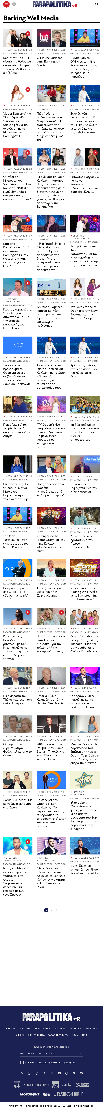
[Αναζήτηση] (96, 4)
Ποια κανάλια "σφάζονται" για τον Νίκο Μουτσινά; (83, 487)
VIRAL (75, 1035)
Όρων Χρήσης (69, 1062)
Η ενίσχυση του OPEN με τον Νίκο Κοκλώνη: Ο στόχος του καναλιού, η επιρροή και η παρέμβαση (83, 67)
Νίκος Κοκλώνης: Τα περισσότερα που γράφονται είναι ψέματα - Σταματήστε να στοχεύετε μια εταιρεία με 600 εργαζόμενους (16, 881)
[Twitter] (51, 1073)
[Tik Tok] (36, 1073)
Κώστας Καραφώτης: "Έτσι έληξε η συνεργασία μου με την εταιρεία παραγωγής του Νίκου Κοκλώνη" (17, 319)
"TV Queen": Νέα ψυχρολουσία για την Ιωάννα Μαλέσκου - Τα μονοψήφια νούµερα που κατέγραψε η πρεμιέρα (51, 436)
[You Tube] (59, 1073)
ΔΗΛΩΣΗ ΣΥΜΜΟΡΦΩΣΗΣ (78, 1106)
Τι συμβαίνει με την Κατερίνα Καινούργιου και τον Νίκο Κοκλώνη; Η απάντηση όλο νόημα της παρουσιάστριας (85, 255)
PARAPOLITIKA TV (58, 1035)
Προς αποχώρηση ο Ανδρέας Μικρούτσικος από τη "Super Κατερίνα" (50, 489)
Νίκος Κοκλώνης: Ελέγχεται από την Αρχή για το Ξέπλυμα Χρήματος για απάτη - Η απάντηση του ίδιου (51, 878)
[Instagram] (29, 1073)
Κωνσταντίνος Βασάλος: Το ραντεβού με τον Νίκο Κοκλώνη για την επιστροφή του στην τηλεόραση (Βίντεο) (16, 647)
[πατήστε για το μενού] (6, 4)
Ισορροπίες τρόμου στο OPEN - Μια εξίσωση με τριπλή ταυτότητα (16, 593)
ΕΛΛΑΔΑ (43, 858)
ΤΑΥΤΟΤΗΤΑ (15, 1106)
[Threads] (66, 1073)
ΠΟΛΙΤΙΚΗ (24, 1028)
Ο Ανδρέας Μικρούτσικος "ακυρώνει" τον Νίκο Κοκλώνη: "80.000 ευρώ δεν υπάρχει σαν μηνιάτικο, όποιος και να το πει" (17, 188)
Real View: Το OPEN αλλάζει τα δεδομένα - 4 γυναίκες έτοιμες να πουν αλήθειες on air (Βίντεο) (17, 65)
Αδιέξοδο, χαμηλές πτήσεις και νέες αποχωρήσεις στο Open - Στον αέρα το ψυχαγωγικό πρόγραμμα (51, 316)
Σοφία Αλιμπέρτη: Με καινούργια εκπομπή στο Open (17, 803)
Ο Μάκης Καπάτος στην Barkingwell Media (49, 61)
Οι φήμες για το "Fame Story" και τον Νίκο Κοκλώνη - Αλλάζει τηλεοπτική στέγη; (51, 543)
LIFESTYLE (78, 236)
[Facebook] (44, 1073)
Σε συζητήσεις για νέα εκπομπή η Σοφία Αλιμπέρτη (49, 591)
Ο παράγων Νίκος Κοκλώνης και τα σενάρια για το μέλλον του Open (82, 701)
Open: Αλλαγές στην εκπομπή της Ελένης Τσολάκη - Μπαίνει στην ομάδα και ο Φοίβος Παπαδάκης (84, 644)
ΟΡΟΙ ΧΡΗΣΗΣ (34, 1106)
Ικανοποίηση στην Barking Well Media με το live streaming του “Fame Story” (84, 593)
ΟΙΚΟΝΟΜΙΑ (75, 1028)
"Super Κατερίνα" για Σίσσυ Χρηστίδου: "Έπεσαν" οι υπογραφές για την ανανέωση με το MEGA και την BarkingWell (17, 125)
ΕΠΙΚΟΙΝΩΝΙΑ (52, 1106)
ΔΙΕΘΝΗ (20, 1035)
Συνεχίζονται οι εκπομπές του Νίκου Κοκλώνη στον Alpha (84, 869)
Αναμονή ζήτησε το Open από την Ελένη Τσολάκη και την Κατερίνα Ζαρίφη (84, 312)
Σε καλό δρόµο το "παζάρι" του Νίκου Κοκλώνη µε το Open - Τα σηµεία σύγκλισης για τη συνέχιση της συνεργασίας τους (51, 376)
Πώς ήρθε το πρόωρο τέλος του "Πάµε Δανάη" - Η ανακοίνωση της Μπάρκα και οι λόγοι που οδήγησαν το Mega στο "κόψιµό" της (51, 127)
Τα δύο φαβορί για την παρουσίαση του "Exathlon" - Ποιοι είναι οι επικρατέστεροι (84, 432)
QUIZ (84, 1035)
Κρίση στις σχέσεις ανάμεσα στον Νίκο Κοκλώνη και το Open (83, 370)
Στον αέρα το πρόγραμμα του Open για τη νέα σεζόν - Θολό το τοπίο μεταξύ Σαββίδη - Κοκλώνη (16, 374)
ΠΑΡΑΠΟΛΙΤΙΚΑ (41, 1028)
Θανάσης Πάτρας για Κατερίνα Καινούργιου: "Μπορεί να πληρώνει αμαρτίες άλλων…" (85, 184)
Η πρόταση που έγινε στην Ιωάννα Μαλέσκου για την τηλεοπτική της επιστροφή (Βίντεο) (51, 643)
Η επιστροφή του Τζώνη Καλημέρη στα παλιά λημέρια (17, 699)
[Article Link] (17, 38)
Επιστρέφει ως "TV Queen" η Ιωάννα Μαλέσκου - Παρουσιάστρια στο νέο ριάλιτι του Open (17, 491)
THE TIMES (59, 1028)
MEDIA (9, 50)
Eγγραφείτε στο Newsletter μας (51, 1046)
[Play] (14, 4)
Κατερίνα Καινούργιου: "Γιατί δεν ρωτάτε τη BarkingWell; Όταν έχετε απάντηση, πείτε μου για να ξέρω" (16, 255)
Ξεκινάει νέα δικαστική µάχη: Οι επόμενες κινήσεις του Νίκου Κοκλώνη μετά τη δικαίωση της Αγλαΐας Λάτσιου (84, 123)
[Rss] (21, 1073)
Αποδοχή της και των (48, 1062)
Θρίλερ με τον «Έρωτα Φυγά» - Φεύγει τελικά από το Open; (17, 749)
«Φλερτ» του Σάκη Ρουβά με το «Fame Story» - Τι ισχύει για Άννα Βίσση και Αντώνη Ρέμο (50, 751)
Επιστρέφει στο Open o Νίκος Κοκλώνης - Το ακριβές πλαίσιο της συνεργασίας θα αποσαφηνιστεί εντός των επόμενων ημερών (51, 813)
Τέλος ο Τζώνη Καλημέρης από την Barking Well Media (50, 699)
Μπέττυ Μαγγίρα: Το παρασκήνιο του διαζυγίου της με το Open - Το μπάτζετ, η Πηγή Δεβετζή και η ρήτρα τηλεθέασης (84, 753)
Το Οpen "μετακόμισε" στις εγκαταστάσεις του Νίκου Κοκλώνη (16, 541)
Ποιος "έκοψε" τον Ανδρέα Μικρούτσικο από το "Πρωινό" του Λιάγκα (17, 430)
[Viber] (73, 1073)
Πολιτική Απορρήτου (46, 1062)
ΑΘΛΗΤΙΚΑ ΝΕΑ (36, 1035)
